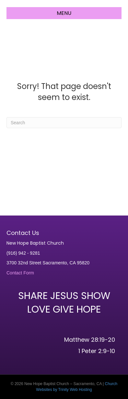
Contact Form (20, 272)
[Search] (64, 122)
